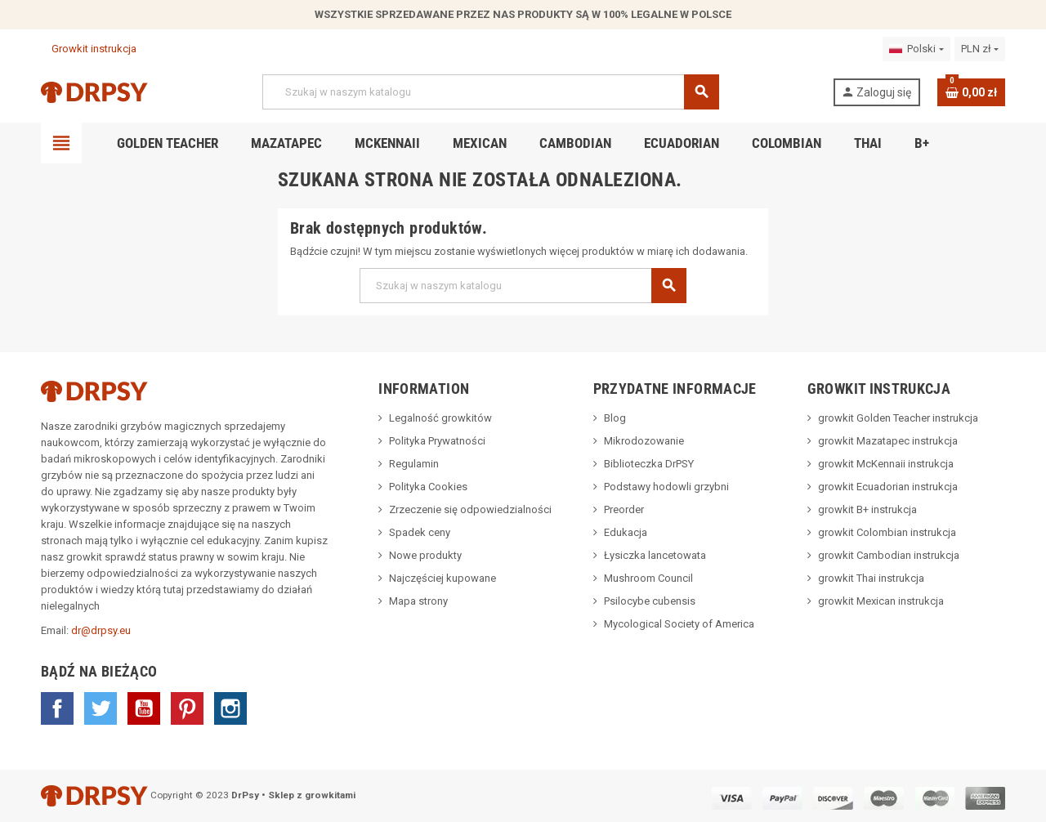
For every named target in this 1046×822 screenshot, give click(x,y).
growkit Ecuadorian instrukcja (888, 486)
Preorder (624, 509)
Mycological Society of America (679, 624)
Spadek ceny (419, 532)
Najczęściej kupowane (442, 578)
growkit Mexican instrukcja (881, 601)
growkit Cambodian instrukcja (888, 555)
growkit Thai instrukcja (871, 578)
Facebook (57, 708)
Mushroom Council (648, 578)
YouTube (143, 708)
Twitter (100, 708)
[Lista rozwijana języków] (916, 49)
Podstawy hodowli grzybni (666, 486)
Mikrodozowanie (644, 441)
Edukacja (625, 532)
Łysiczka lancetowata (655, 555)
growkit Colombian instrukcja (887, 532)
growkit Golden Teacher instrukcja (898, 418)
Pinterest (187, 708)
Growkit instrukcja (88, 48)
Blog (615, 418)
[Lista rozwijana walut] (979, 49)
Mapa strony (418, 601)
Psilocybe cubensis (649, 601)
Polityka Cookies (428, 486)
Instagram (230, 708)
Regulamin (414, 464)
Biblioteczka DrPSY (649, 464)
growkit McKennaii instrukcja (886, 464)
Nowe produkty (425, 555)
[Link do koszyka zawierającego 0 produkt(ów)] (971, 92)
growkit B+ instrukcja (867, 509)
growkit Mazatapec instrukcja (888, 441)
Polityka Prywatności (437, 441)
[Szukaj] (490, 91)
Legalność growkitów (440, 418)
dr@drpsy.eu (101, 630)
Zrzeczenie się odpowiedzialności (470, 509)
